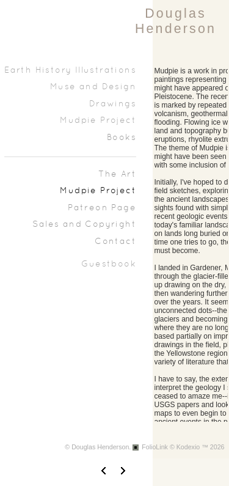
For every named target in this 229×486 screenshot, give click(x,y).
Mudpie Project (98, 121)
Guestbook (108, 264)
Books (121, 138)
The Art (117, 175)
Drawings (112, 104)
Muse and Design (93, 87)
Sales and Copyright (84, 225)
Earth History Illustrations (70, 71)
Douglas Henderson (175, 21)
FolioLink (155, 447)
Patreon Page (102, 208)
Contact (115, 242)
